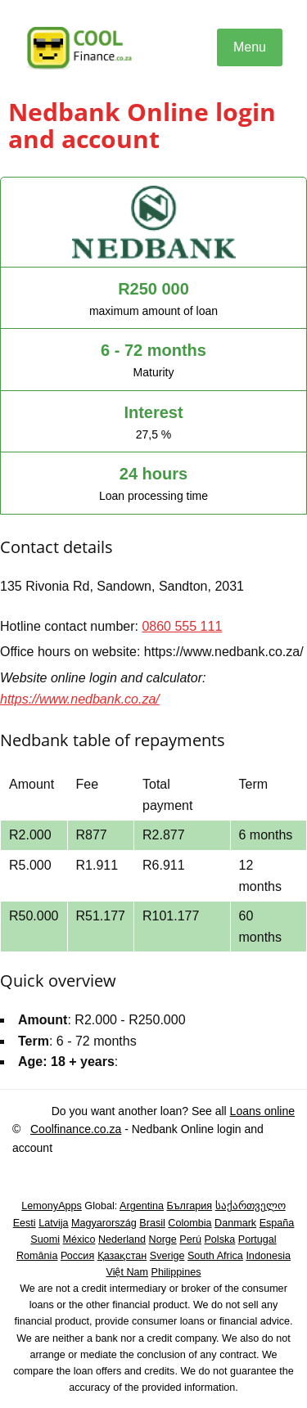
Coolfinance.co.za (75, 1129)
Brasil (152, 1223)
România (36, 1256)
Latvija (53, 1223)
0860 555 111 (182, 626)
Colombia (189, 1223)
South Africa (215, 1256)
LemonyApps (51, 1206)
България (189, 1206)
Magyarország (104, 1223)
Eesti (24, 1223)
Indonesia (268, 1256)
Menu (249, 47)
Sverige (167, 1256)
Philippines (176, 1272)
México (79, 1239)
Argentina (142, 1206)
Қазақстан (122, 1256)
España (277, 1223)
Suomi (45, 1239)
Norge (163, 1239)
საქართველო (250, 1206)
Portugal (257, 1239)
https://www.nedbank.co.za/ (80, 699)
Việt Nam (127, 1272)
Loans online (262, 1111)
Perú (190, 1239)
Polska (219, 1239)
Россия (77, 1256)
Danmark (235, 1223)
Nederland (122, 1239)
